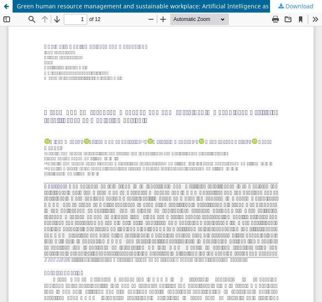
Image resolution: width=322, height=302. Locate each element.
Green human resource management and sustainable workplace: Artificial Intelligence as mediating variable (169, 6)
